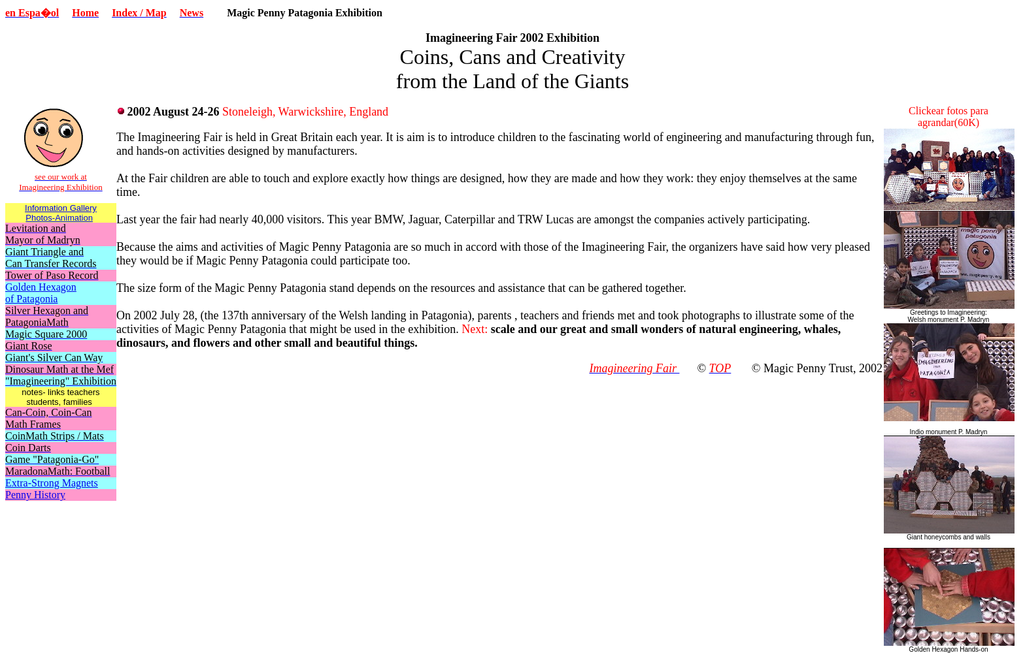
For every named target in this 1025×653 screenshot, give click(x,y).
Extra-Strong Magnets (51, 482)
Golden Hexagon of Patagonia (40, 292)
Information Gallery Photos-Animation (61, 213)
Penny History (35, 494)
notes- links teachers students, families (60, 397)
